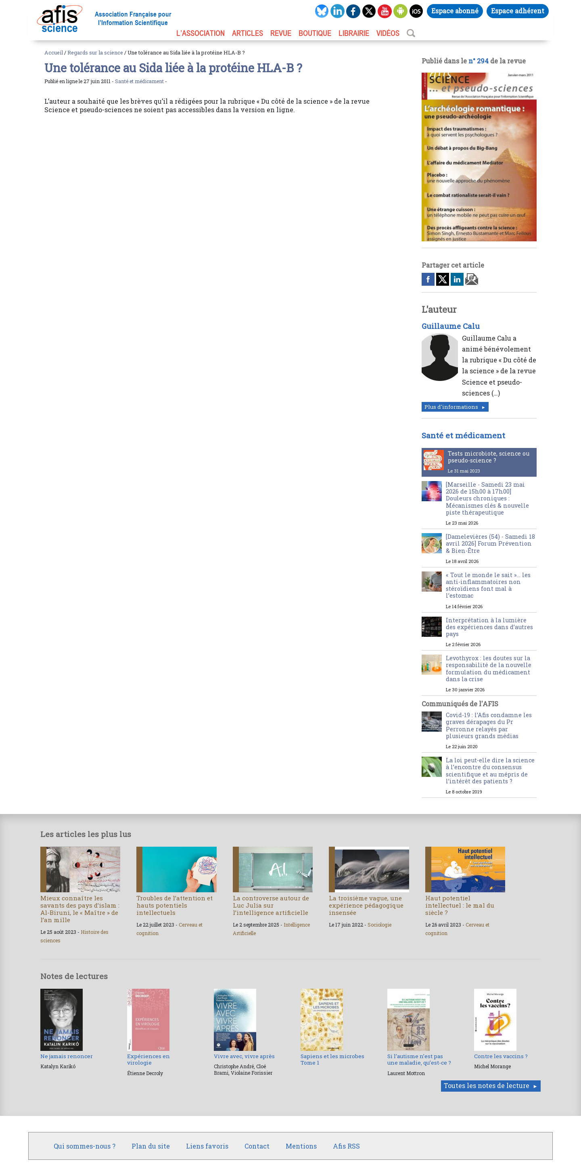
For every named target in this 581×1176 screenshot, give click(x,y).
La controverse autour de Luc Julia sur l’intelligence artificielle (271, 905)
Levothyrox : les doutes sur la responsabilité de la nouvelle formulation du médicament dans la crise (488, 668)
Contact (257, 1146)
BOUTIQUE (315, 33)
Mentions (301, 1146)
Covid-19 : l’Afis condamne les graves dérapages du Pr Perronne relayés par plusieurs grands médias (489, 725)
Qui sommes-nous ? (84, 1146)
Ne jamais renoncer (66, 1056)
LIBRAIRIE (354, 33)
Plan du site (151, 1146)
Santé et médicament (139, 81)
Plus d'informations (451, 406)
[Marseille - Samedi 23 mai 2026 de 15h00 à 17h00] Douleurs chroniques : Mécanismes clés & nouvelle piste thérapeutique (487, 498)
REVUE (280, 33)
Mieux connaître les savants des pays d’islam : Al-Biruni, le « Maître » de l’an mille (79, 909)
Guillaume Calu (451, 326)
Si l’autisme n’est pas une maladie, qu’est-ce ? (419, 1059)
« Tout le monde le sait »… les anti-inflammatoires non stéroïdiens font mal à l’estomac (488, 585)
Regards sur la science (95, 52)
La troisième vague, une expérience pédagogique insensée (366, 905)
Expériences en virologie (148, 1059)
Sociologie (379, 924)
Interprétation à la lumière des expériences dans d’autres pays (489, 627)
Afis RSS (346, 1146)
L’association (200, 33)
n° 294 (478, 60)
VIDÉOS (387, 33)
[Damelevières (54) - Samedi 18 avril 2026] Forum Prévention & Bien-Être (490, 544)
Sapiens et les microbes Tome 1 (332, 1059)
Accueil (53, 52)
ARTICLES (247, 33)
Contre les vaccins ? (501, 1056)
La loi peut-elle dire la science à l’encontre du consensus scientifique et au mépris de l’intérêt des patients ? (490, 770)
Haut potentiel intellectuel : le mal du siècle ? (459, 905)
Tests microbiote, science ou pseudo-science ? (488, 457)
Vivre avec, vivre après (244, 1056)
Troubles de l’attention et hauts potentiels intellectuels (174, 905)
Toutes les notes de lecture (486, 1085)
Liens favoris (207, 1146)
